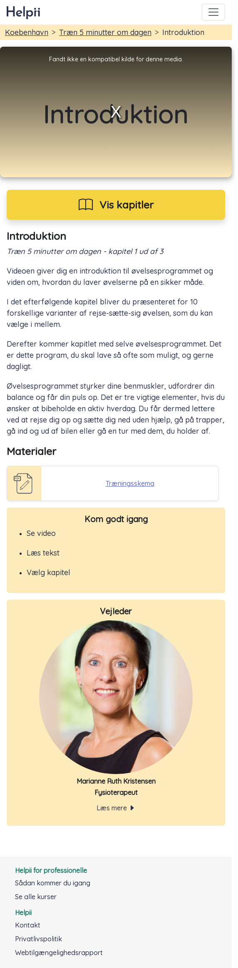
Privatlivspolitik (38, 939)
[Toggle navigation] (213, 12)
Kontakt (27, 925)
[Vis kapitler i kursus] (116, 205)
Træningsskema (130, 483)
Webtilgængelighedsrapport (59, 952)
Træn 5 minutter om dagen (105, 32)
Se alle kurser (36, 897)
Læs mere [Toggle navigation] (116, 808)
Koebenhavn (26, 32)
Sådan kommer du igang (52, 883)
